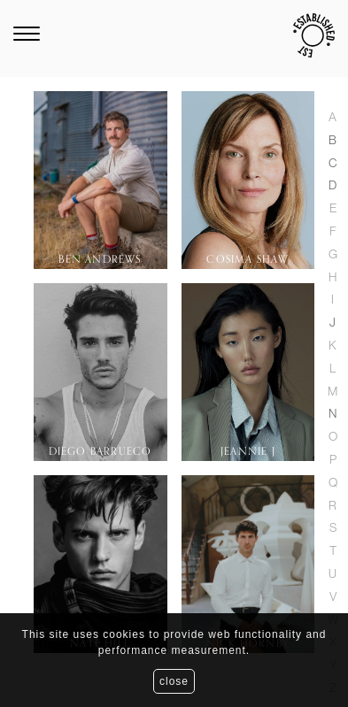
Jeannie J (247, 451)
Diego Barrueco (100, 451)
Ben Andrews (99, 259)
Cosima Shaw (247, 259)
